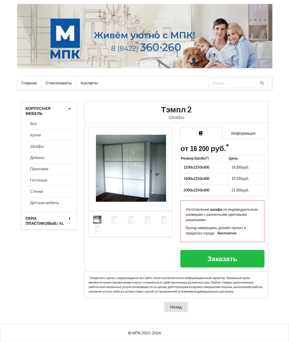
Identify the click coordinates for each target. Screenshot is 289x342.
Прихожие (39, 168)
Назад (176, 306)
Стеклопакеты (59, 82)
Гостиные (38, 180)
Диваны (37, 157)
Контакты (89, 82)
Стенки (36, 191)
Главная (29, 82)
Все (33, 123)
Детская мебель (44, 202)
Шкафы (37, 146)
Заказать (222, 258)
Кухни (35, 134)
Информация (243, 133)
